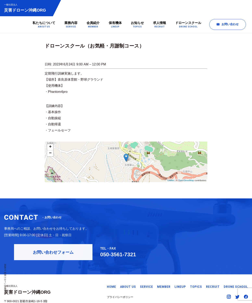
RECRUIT (213, 266)
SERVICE (146, 266)
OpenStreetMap (186, 181)
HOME (111, 266)
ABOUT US (128, 266)
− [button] (50, 154)
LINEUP (180, 266)
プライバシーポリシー (120, 276)
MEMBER (164, 266)
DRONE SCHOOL (236, 266)
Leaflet (170, 181)
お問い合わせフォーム (168, 227)
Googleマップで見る (17, 286)
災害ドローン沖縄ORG (27, 7)
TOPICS (196, 266)
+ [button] (50, 148)
